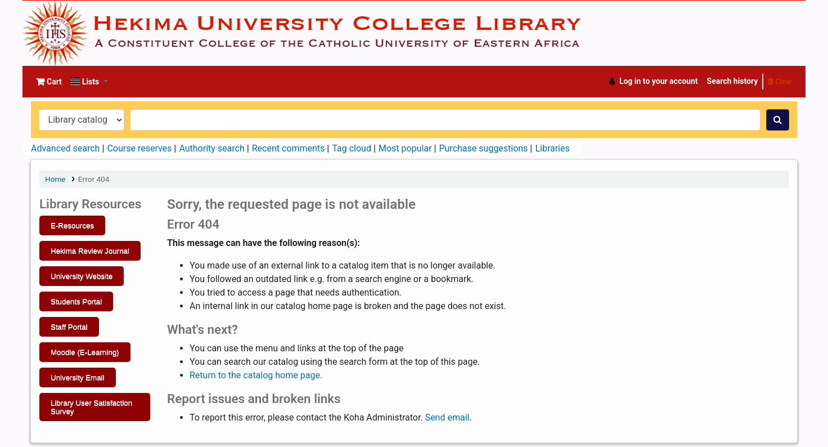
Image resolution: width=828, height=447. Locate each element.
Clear (780, 81)
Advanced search (65, 148)
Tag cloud (351, 148)
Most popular (405, 148)
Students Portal (76, 301)
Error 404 (93, 179)
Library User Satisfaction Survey (91, 407)
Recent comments (288, 148)
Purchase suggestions (483, 148)
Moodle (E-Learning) (85, 352)
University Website (81, 276)
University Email (78, 377)
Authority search (211, 148)
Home (55, 179)
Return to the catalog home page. (256, 375)
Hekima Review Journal (90, 251)
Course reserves (139, 148)
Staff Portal (69, 327)
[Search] (777, 120)
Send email (447, 417)
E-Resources (72, 225)
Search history (732, 81)
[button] (49, 81)
